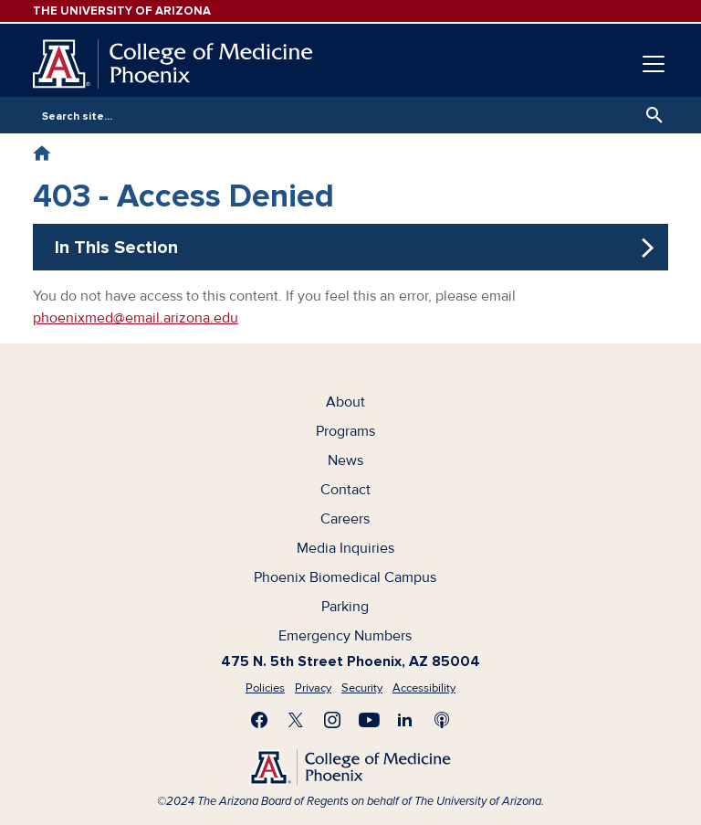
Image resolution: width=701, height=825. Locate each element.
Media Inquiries (345, 548)
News (345, 460)
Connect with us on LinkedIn (405, 720)
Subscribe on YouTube (368, 720)
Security (361, 688)
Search (650, 115)
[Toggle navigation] (653, 64)
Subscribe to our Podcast (441, 720)
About (345, 402)
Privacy (313, 688)
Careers (345, 519)
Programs (345, 431)
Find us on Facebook (259, 720)
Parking (345, 607)
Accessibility (423, 688)
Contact (345, 490)
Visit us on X (295, 720)
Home (41, 153)
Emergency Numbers (345, 636)
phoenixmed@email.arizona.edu (135, 318)
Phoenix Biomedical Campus (345, 577)
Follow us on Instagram (332, 720)
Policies (265, 688)
